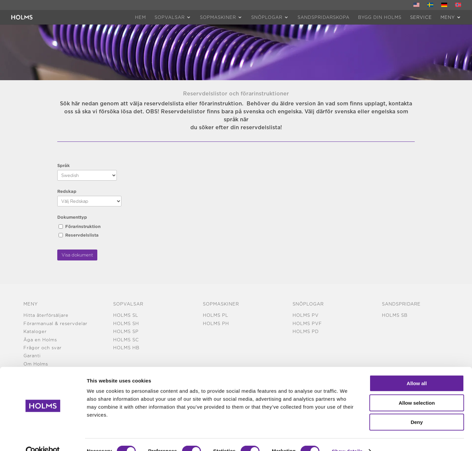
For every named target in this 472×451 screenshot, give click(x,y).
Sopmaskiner (218, 17)
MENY (448, 17)
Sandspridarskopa (324, 17)
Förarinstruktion (83, 226)
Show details (347, 438)
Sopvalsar (170, 17)
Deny (417, 409)
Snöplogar (266, 17)
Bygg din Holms (379, 17)
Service (421, 17)
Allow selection (417, 389)
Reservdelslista (82, 235)
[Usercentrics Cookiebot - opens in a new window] (43, 438)
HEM (140, 17)
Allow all (417, 370)
